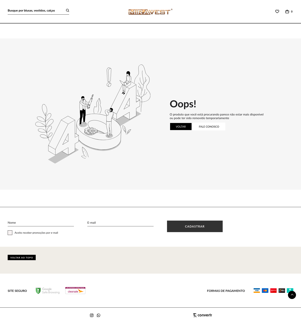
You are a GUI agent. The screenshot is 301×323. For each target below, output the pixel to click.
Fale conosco (209, 126)
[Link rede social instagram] (92, 315)
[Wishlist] (277, 11)
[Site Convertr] (183, 315)
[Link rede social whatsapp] (99, 315)
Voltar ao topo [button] (21, 257)
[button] (292, 295)
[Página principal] (150, 11)
